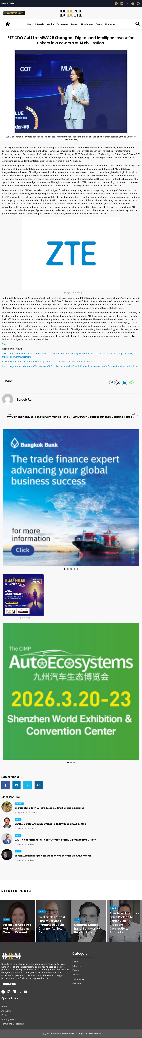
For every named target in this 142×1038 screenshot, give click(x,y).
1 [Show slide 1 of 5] (20, 618)
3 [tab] (71, 569)
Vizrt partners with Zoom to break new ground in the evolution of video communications (47, 362)
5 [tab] (77, 569)
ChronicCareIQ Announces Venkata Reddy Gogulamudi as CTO (50, 824)
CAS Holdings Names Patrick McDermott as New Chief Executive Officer (55, 840)
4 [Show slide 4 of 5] (26, 618)
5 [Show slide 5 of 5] (29, 618)
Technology (62, 25)
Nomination (87, 25)
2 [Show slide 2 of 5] (22, 618)
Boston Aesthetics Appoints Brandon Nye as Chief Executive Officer (53, 856)
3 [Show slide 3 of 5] (24, 618)
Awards (74, 25)
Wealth (50, 25)
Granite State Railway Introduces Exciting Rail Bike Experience (49, 808)
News (30, 25)
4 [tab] (74, 569)
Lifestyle (39, 25)
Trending (19, 804)
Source (5, 344)
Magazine (110, 25)
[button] (137, 24)
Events (99, 25)
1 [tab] (64, 569)
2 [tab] (68, 569)
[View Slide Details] (71, 498)
